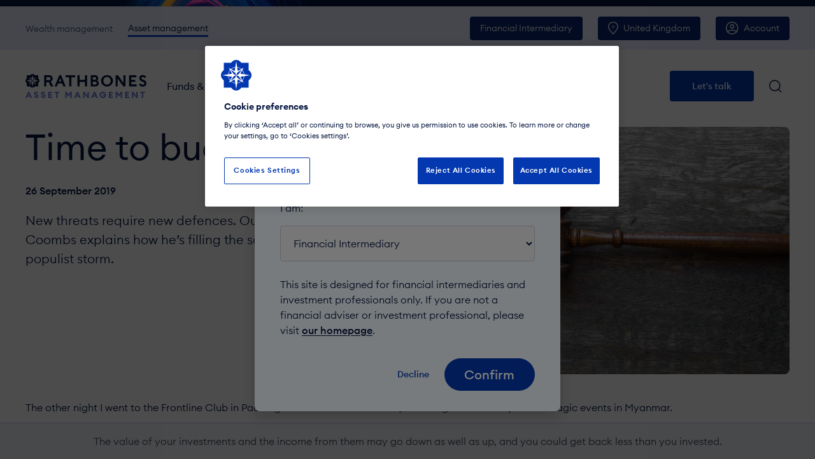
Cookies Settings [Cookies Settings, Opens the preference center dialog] (267, 170)
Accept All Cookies (556, 170)
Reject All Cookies (461, 170)
